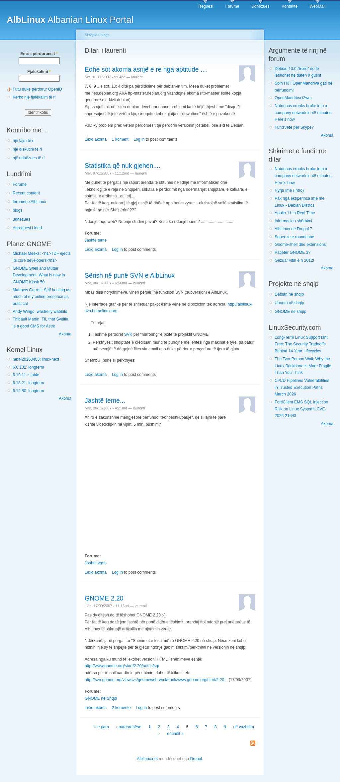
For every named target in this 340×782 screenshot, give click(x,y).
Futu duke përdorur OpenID (37, 89)
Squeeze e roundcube (294, 237)
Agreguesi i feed (27, 228)
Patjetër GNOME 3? (292, 252)
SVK (128, 334)
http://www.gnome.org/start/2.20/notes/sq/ (122, 666)
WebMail (317, 6)
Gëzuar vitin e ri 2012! (294, 260)
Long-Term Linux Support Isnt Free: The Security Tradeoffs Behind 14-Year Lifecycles (301, 344)
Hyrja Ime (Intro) (289, 190)
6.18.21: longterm (28, 383)
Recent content (26, 193)
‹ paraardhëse (128, 727)
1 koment (120, 139)
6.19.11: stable (26, 375)
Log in (138, 139)
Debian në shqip (289, 294)
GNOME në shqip (290, 311)
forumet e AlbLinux (29, 201)
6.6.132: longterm (28, 367)
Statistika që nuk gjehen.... (122, 165)
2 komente (121, 707)
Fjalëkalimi (38, 71)
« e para (101, 727)
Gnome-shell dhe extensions (300, 244)
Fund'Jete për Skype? (294, 127)
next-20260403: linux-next (36, 359)
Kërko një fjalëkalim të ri (34, 97)
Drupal (196, 758)
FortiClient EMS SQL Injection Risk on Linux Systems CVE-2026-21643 (301, 409)
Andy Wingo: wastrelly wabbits (40, 311)
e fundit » (175, 733)
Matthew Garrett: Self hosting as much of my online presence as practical (41, 297)
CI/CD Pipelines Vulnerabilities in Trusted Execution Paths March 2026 (302, 387)
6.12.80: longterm (28, 391)
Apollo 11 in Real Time (295, 213)
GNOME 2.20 (104, 598)
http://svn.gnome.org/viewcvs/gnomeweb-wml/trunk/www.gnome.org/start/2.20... (156, 679)
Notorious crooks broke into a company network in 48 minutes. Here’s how (303, 113)
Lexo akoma (96, 139)
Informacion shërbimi (293, 221)
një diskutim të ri (27, 149)
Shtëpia (91, 35)
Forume (232, 6)
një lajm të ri (24, 140)
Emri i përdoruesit (38, 53)
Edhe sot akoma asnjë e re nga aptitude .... (146, 69)
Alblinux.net (147, 758)
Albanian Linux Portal (70, 20)
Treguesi (205, 6)
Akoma (65, 334)
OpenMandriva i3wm (293, 98)
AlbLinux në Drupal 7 (293, 229)
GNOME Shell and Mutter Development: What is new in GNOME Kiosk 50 (39, 275)
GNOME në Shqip (101, 698)
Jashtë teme (96, 240)
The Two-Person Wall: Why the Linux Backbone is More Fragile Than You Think (303, 366)
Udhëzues (260, 6)
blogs (17, 210)
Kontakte (290, 6)
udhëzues (21, 219)
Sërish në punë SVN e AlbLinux (130, 275)
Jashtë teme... (105, 400)
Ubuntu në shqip (289, 303)
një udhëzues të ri (28, 158)
